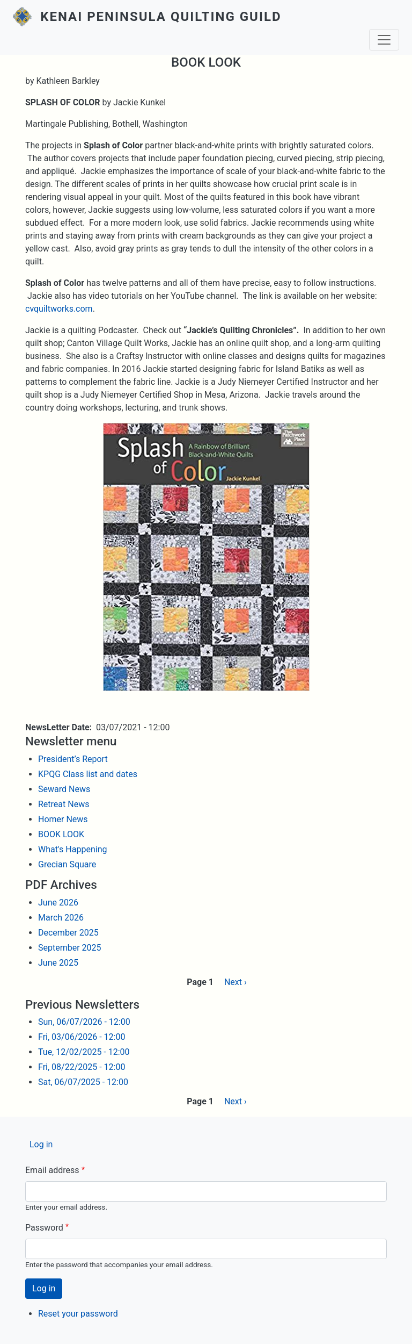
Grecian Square (67, 864)
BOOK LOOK (61, 834)
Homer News (63, 819)
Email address (52, 1170)
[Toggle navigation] (384, 40)
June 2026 (58, 902)
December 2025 (68, 933)
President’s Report (73, 759)
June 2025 (58, 963)
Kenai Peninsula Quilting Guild (160, 16)
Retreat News (63, 804)
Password (44, 1228)
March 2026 (61, 917)
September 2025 (69, 948)
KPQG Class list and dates (87, 774)
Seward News (64, 789)
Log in (41, 1144)
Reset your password (78, 1314)
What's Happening (72, 849)
